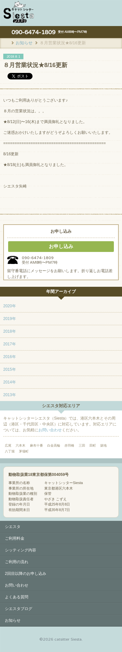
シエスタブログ (18, 608)
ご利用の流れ (16, 562)
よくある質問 (16, 597)
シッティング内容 (20, 550)
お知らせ (12, 620)
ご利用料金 (14, 538)
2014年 (9, 382)
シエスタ (12, 526)
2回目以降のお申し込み (25, 573)
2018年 (9, 331)
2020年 (9, 306)
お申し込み (61, 246)
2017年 (9, 344)
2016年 (9, 356)
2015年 (9, 369)
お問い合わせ (50, 430)
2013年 (9, 395)
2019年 (9, 318)
